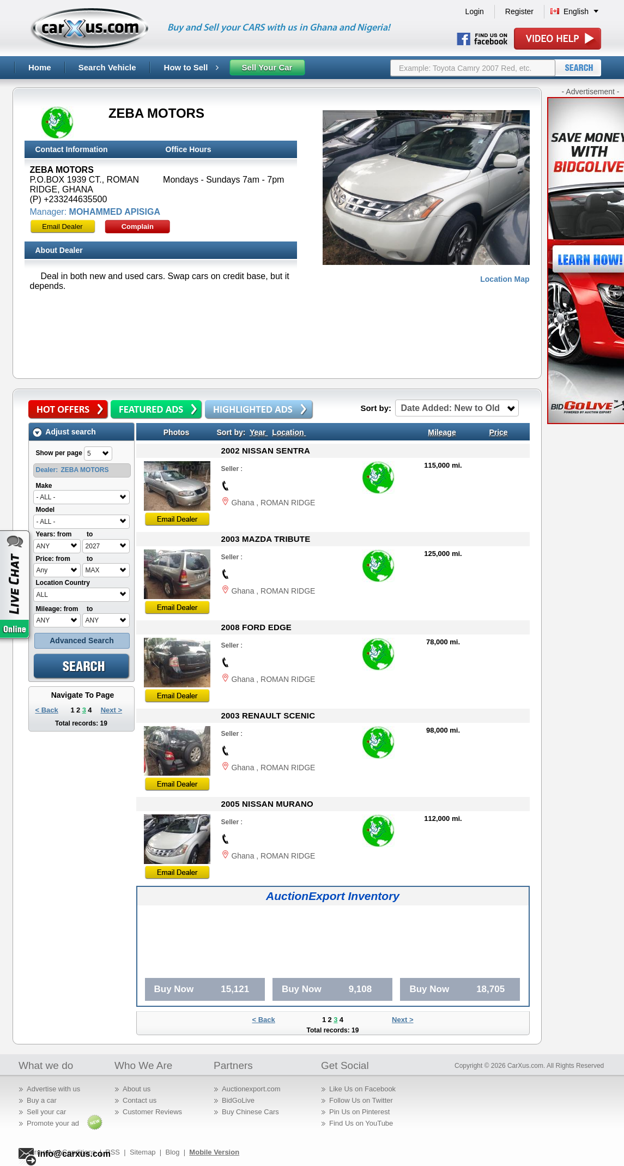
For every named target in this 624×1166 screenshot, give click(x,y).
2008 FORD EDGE (256, 627)
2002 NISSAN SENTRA (266, 450)
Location (288, 432)
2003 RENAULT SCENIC (268, 715)
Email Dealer (62, 226)
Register (519, 11)
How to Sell (191, 67)
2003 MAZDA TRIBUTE (266, 538)
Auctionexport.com (251, 1089)
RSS (112, 1152)
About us (136, 1089)
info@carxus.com (74, 1153)
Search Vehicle (107, 67)
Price (498, 432)
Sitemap (143, 1152)
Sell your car (46, 1112)
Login (474, 11)
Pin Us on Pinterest (359, 1112)
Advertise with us (53, 1089)
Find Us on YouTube (361, 1123)
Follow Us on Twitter (361, 1100)
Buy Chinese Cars (250, 1112)
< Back (46, 710)
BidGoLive (238, 1100)
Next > (111, 710)
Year (258, 432)
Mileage (442, 432)
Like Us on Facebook (362, 1089)
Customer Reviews (152, 1112)
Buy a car (42, 1100)
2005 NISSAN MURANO (267, 803)
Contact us (139, 1100)
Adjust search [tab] (64, 432)
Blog (172, 1152)
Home (39, 67)
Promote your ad (53, 1123)
